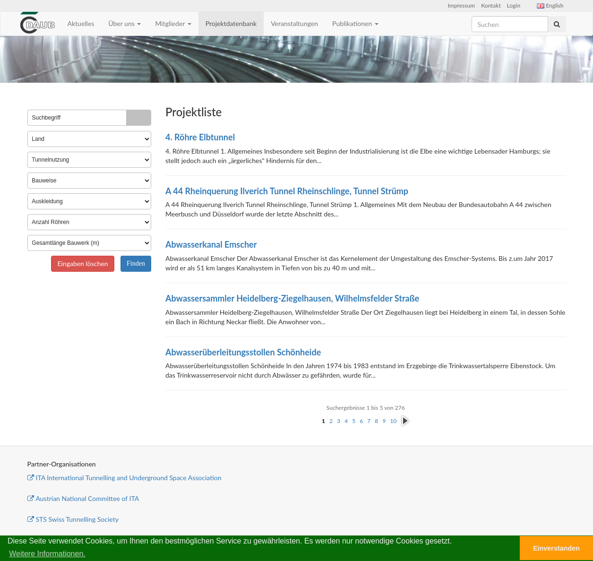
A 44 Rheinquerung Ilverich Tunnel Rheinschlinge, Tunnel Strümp (286, 191)
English (550, 5)
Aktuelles (81, 23)
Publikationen (355, 23)
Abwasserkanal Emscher (211, 244)
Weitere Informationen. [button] (47, 554)
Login (513, 5)
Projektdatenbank (231, 23)
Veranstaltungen (294, 23)
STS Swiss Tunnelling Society (73, 519)
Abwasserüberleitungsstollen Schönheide (243, 352)
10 (393, 420)
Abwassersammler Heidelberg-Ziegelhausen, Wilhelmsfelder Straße (292, 298)
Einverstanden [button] (556, 548)
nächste (405, 421)
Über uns (124, 23)
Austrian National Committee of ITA (83, 498)
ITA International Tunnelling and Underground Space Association (124, 478)
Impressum (461, 5)
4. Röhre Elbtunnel (200, 137)
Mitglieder (173, 23)
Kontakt (491, 5)
